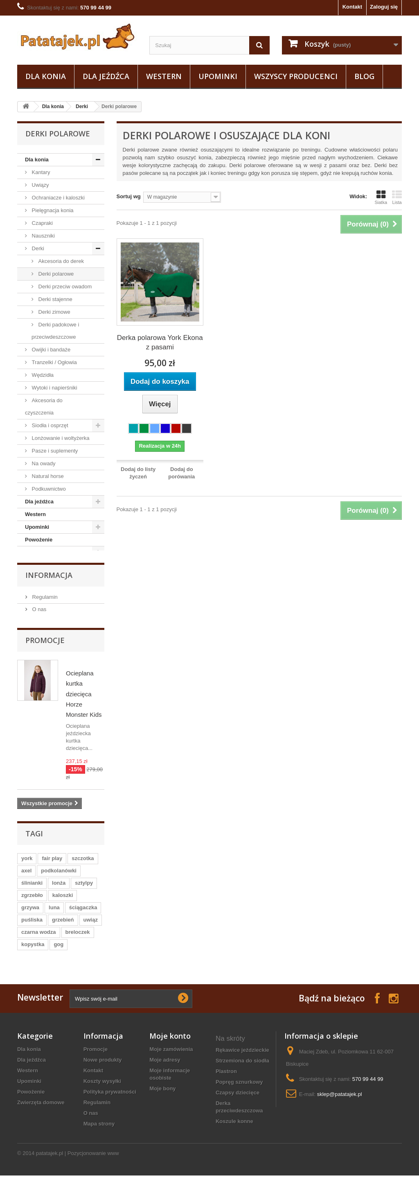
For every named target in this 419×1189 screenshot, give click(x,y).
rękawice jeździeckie (242, 1058)
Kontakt (352, 7)
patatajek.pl (49, 1167)
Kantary (40, 172)
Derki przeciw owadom (64, 286)
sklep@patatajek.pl (339, 1103)
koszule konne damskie (234, 1133)
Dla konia (45, 76)
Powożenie (38, 540)
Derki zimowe (53, 312)
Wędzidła (42, 375)
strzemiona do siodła (242, 1069)
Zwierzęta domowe (48, 552)
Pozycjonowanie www (93, 1167)
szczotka (83, 867)
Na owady (42, 463)
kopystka (32, 953)
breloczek (77, 941)
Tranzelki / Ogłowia (53, 362)
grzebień (63, 928)
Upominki (217, 76)
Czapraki (41, 223)
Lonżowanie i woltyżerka (60, 438)
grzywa (30, 916)
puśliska (32, 928)
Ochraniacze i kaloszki (57, 198)
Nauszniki (42, 236)
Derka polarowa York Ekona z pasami (160, 342)
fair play (52, 867)
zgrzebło (32, 904)
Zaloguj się (384, 7)
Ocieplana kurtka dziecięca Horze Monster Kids (84, 702)
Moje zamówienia (171, 1058)
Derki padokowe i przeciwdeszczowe (55, 331)
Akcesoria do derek (60, 261)
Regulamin (44, 605)
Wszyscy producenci (296, 76)
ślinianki (32, 891)
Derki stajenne (54, 299)
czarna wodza (38, 941)
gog (58, 953)
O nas (38, 618)
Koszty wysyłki (102, 1090)
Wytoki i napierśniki (53, 388)
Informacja (48, 584)
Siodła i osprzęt (49, 425)
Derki (82, 106)
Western (164, 76)
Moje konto (170, 1044)
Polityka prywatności (109, 1100)
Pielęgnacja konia (52, 210)
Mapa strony (99, 1132)
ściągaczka (83, 916)
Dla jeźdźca (106, 76)
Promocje (45, 649)
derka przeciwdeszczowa (239, 1115)
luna (54, 916)
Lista (397, 197)
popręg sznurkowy (239, 1090)
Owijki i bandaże (50, 350)
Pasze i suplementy (54, 451)
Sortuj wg (129, 196)
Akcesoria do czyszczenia (44, 406)
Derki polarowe (55, 274)
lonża (58, 891)
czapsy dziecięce (237, 1101)
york (26, 867)
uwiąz (90, 928)
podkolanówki (59, 879)
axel (26, 879)
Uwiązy (39, 185)
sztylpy (84, 891)
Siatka (380, 197)
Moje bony (162, 1097)
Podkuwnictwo (48, 489)
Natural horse (47, 476)
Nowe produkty (102, 1068)
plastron (226, 1080)
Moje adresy (164, 1068)
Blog (364, 76)
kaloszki (62, 904)
